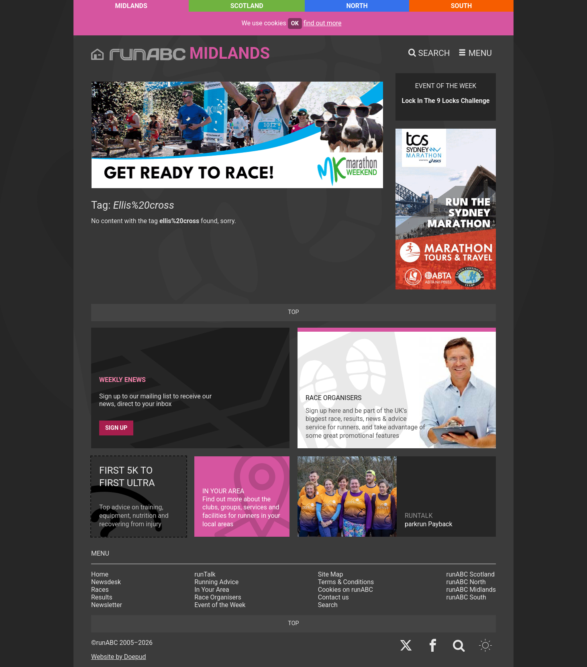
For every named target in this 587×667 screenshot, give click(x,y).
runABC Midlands (471, 589)
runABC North (466, 582)
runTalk (204, 574)
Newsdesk (106, 582)
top (293, 312)
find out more (323, 23)
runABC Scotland (470, 574)
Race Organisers (217, 597)
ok (295, 23)
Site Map (330, 574)
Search (328, 605)
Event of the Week (219, 605)
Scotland (246, 6)
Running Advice (216, 582)
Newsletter (106, 605)
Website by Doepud (118, 657)
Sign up (116, 428)
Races (100, 589)
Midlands (131, 6)
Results (101, 597)
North (357, 6)
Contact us (333, 597)
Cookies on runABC (345, 589)
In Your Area (211, 589)
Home (99, 574)
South (461, 6)
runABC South (466, 597)
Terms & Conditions (346, 582)
